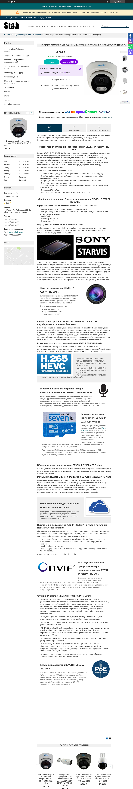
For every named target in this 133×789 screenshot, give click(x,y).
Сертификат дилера (12, 104)
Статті (6, 96)
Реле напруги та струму (13, 73)
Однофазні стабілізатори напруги (14, 50)
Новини (7, 100)
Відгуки (7, 92)
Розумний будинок (11, 77)
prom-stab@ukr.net (16, 232)
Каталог (39, 26)
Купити (51, 62)
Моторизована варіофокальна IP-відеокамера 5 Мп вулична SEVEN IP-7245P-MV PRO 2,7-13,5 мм (65, 780)
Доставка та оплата (66, 26)
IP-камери (37, 35)
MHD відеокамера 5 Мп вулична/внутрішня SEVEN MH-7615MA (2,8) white (17, 143)
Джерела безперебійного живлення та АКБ (14, 61)
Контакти (51, 26)
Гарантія (84, 26)
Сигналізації (9, 87)
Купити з (69, 62)
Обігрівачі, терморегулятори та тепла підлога (16, 82)
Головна (30, 26)
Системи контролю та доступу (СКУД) (16, 67)
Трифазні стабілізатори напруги (17, 56)
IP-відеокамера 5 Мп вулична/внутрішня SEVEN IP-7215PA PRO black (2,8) (84, 778)
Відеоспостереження (23, 35)
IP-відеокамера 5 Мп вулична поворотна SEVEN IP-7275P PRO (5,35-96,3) (102, 778)
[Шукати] (126, 26)
